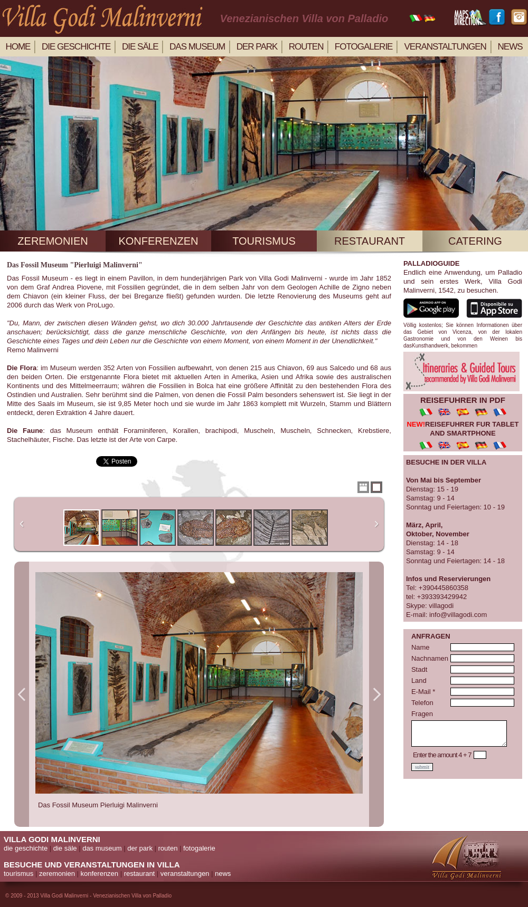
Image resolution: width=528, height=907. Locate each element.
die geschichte (76, 47)
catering (475, 241)
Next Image (376, 694)
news (510, 47)
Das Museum (197, 47)
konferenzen (158, 241)
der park (257, 47)
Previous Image (21, 694)
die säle (140, 47)
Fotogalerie (364, 47)
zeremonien (52, 241)
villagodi (441, 606)
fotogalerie (199, 848)
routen (306, 47)
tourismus (264, 241)
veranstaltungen (445, 47)
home (17, 47)
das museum (101, 848)
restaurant (369, 241)
